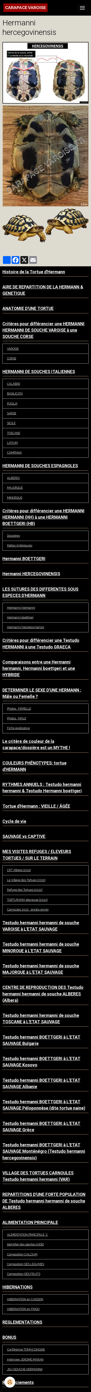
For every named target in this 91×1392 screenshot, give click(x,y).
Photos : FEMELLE (19, 708)
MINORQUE (14, 497)
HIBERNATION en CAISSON (25, 1299)
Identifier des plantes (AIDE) (25, 1244)
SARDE (11, 413)
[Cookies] (9, 1382)
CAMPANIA (14, 452)
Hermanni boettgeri (20, 617)
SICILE (11, 423)
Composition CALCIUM (22, 1254)
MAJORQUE (15, 487)
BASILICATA (15, 393)
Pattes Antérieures (19, 545)
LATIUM (12, 443)
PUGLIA (12, 403)
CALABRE (13, 384)
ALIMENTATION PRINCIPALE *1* (27, 1234)
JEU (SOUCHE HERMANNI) (24, 1369)
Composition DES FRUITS (23, 1274)
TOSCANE (13, 433)
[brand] (25, 7)
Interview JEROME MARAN (25, 1359)
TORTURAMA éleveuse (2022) (27, 900)
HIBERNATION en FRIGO (23, 1309)
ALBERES (13, 478)
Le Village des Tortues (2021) (26, 880)
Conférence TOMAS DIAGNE (26, 1349)
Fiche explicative (18, 728)
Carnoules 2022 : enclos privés (28, 909)
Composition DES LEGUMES (25, 1264)
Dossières (13, 535)
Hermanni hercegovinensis (25, 627)
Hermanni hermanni (21, 607)
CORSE (11, 358)
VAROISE (13, 348)
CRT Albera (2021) (19, 870)
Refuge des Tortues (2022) (24, 890)
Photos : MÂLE (16, 718)
